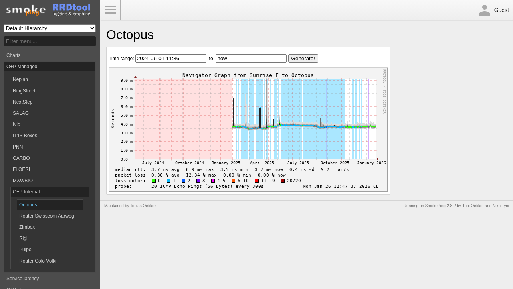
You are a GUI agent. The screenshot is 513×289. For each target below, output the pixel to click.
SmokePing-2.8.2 (440, 206)
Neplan (20, 79)
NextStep (22, 102)
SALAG (21, 113)
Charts (13, 55)
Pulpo (25, 249)
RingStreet (24, 91)
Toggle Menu (110, 10)
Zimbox (27, 227)
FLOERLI (23, 169)
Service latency (22, 278)
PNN (18, 147)
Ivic (16, 124)
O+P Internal (26, 192)
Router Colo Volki (38, 261)
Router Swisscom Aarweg (46, 216)
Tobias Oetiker (143, 206)
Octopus (28, 205)
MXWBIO (23, 180)
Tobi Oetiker (472, 206)
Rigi (23, 238)
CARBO (21, 158)
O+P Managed (22, 66)
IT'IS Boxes (25, 135)
